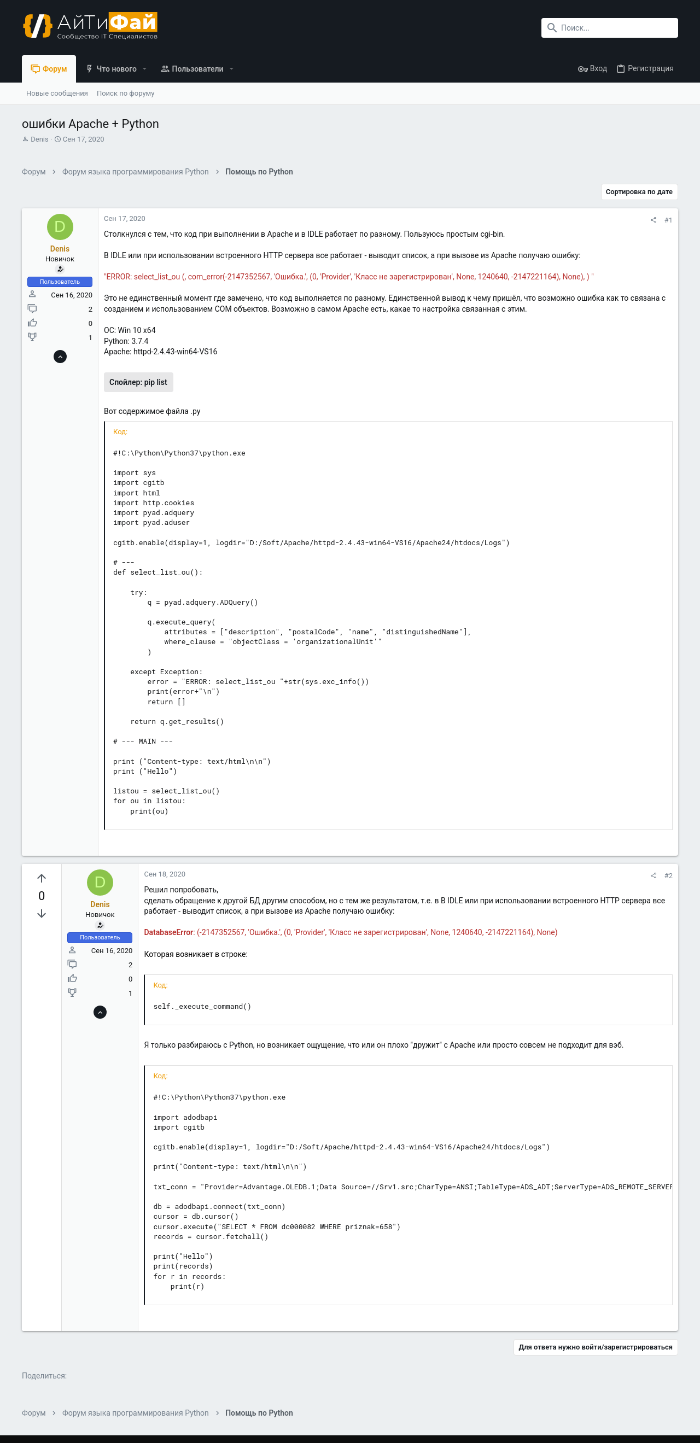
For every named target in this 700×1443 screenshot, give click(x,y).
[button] (144, 68)
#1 (668, 220)
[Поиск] (609, 28)
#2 (668, 876)
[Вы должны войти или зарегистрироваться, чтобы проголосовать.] (41, 878)
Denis (39, 139)
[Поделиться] (653, 220)
